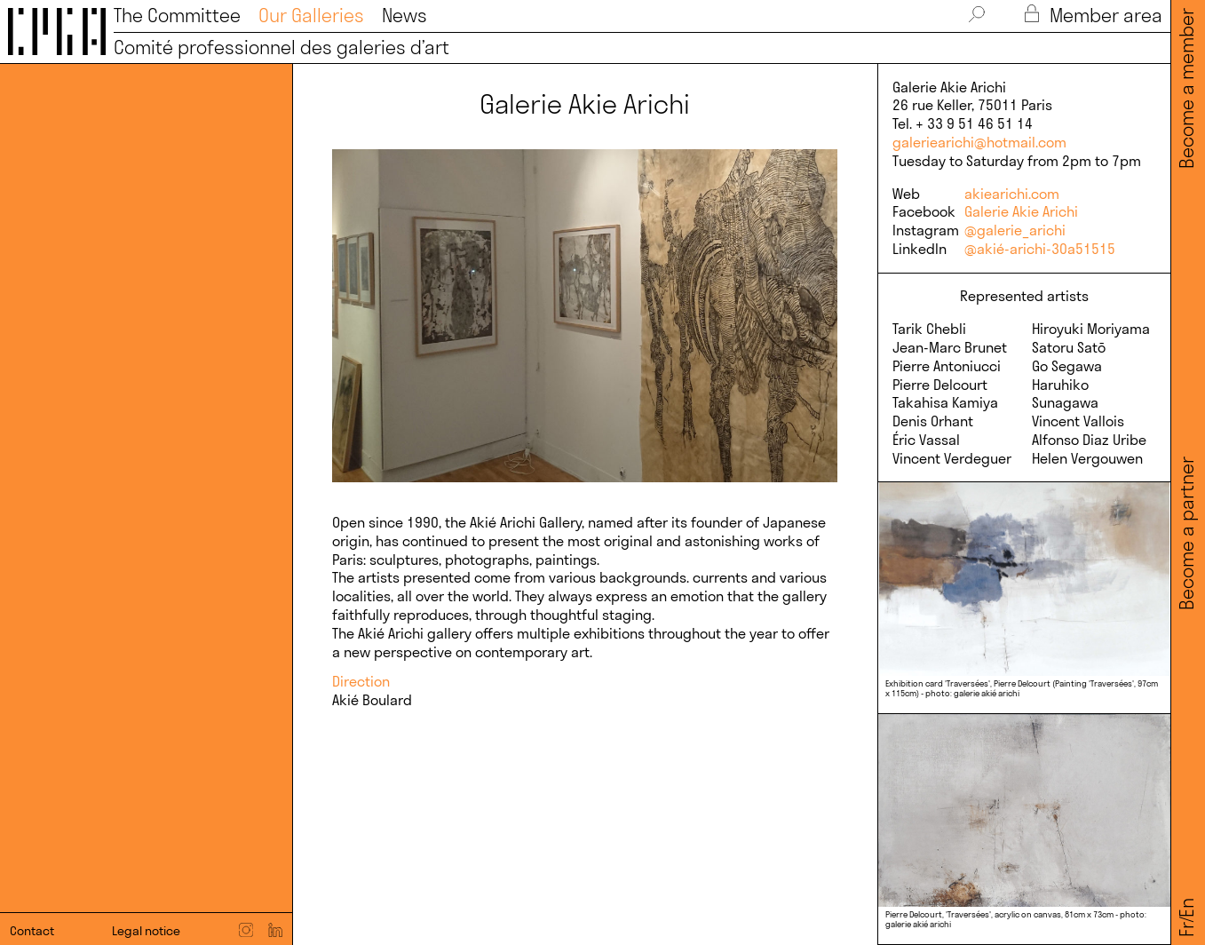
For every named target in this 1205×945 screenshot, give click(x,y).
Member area (1093, 15)
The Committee (177, 15)
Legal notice (146, 931)
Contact (32, 931)
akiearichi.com (1011, 193)
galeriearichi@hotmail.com (979, 142)
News (404, 15)
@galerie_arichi (1015, 230)
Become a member (1186, 89)
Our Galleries (311, 15)
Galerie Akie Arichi (1021, 211)
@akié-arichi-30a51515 (1039, 249)
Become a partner (1186, 533)
